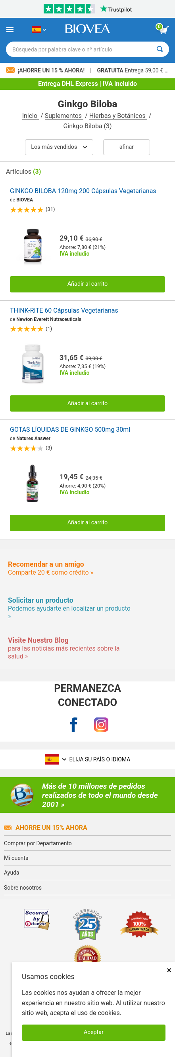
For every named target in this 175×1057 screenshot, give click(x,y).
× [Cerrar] (169, 970)
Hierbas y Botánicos (118, 116)
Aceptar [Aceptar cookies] (94, 1032)
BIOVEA (24, 200)
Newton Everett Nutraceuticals (48, 319)
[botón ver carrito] (164, 30)
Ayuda (11, 872)
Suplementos (64, 116)
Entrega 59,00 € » (132, 70)
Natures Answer (33, 438)
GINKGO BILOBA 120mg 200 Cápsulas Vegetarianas (83, 191)
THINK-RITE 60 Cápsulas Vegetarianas (64, 310)
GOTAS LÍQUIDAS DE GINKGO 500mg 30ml (70, 429)
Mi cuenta (16, 858)
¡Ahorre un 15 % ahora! (46, 70)
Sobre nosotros (23, 887)
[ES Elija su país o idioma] (39, 29)
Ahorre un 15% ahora (45, 827)
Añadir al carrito (87, 284)
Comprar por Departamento (38, 843)
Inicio (30, 116)
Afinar (126, 147)
